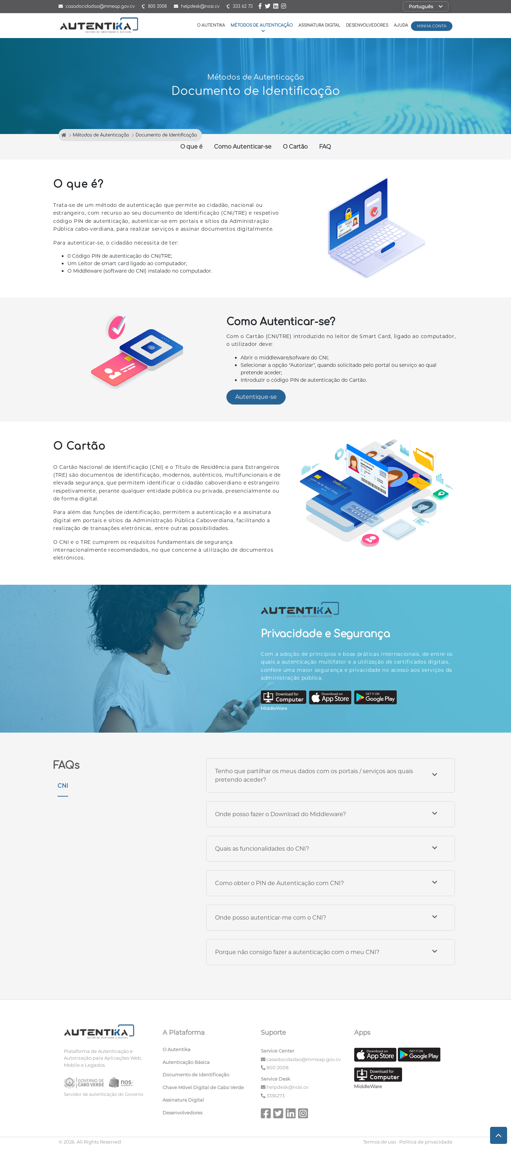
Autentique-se (256, 397)
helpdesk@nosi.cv (287, 1087)
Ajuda (401, 25)
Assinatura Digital (319, 25)
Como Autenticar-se (242, 146)
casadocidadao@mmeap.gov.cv (304, 1059)
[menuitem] (207, 1051)
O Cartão (295, 146)
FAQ (325, 146)
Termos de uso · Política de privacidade (407, 1142)
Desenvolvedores (367, 25)
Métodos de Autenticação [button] (262, 28)
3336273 (276, 1095)
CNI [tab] (62, 785)
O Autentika (211, 25)
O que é (191, 146)
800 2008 (278, 1067)
